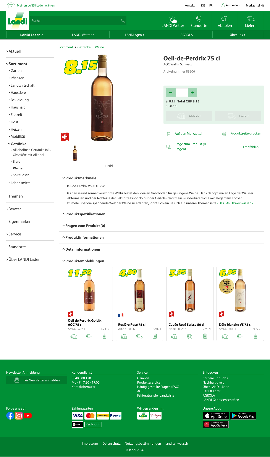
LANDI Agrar (211, 391)
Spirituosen (21, 175)
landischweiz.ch (176, 443)
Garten (16, 70)
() (255, 5)
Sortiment (18, 63)
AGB (140, 391)
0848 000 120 (81, 378)
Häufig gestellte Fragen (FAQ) (158, 387)
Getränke (19, 143)
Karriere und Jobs (215, 378)
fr (211, 5)
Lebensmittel (21, 182)
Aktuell (15, 51)
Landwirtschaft (23, 85)
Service (15, 234)
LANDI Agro (133, 35)
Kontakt (189, 5)
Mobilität (18, 136)
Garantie (143, 378)
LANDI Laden (30, 35)
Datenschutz (111, 443)
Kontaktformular (83, 387)
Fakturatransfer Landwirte (155, 395)
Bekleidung (20, 99)
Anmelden (233, 5)
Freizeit (16, 114)
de (203, 5)
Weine (18, 168)
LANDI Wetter (82, 35)
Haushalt (18, 107)
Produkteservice (148, 382)
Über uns (236, 35)
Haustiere (18, 92)
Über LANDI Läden (216, 387)
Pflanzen (17, 77)
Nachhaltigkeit (213, 382)
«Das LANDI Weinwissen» (235, 203)
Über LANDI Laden (25, 259)
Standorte (17, 246)
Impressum (90, 443)
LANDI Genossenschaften (221, 400)
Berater (15, 208)
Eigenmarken (20, 221)
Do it (14, 121)
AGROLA (187, 35)
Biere (16, 161)
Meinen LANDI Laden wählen (36, 5)
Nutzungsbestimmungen (143, 443)
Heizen (16, 129)
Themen (16, 196)
